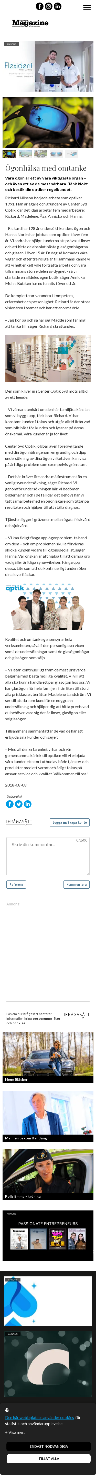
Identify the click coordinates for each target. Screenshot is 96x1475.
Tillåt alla (48, 1459)
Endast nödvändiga (49, 1446)
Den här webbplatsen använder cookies (39, 1417)
